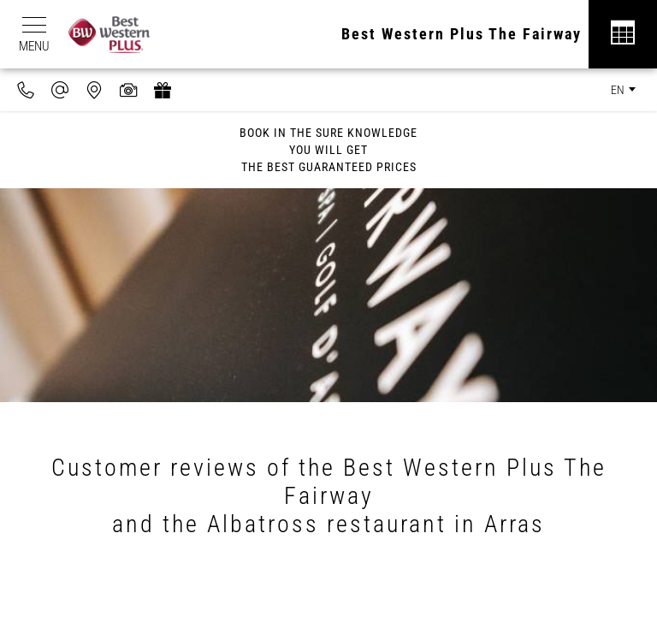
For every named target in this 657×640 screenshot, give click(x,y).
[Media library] (128, 89)
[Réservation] (623, 34)
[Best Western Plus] (117, 34)
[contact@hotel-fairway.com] (60, 89)
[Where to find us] (94, 89)
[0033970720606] (26, 89)
